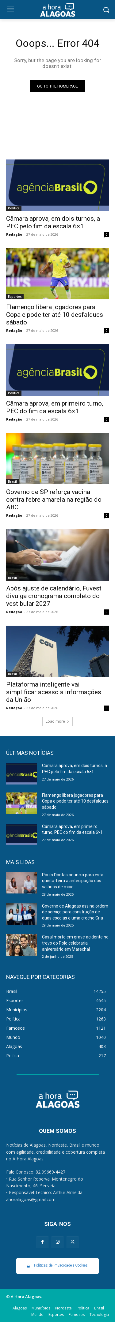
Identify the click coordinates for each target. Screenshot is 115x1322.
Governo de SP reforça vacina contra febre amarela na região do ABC (54, 499)
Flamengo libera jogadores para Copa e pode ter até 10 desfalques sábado (54, 314)
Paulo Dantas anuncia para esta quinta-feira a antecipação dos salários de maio (72, 880)
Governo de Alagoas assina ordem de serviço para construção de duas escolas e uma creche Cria (75, 912)
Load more (57, 721)
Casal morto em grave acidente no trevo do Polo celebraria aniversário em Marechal (75, 942)
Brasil (12, 481)
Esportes (15, 296)
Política (14, 208)
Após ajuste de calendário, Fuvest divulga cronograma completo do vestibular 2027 (54, 596)
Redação (14, 234)
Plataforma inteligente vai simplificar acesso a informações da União (53, 692)
